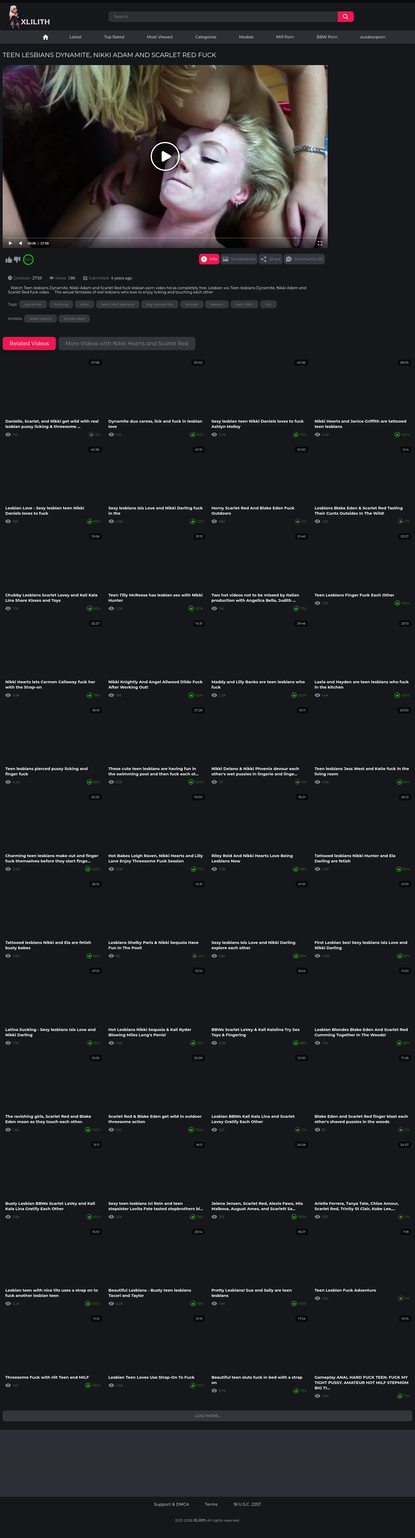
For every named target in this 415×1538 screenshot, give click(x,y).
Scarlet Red (74, 318)
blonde (192, 304)
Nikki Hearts (40, 318)
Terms (211, 1504)
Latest (75, 36)
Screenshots (243, 258)
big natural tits (160, 304)
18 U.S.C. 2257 (247, 1504)
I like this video (8, 259)
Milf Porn (285, 36)
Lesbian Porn (45, 37)
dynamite (33, 304)
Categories (205, 36)
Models (246, 36)
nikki (84, 304)
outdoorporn (373, 36)
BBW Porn (327, 36)
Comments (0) (308, 258)
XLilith (200, 1520)
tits (268, 304)
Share (275, 258)
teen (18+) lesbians (117, 304)
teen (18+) (244, 304)
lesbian (216, 304)
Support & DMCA (171, 1504)
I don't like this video (16, 259)
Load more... (207, 1415)
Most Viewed (159, 36)
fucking (61, 304)
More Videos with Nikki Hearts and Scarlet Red (126, 343)
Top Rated (114, 36)
